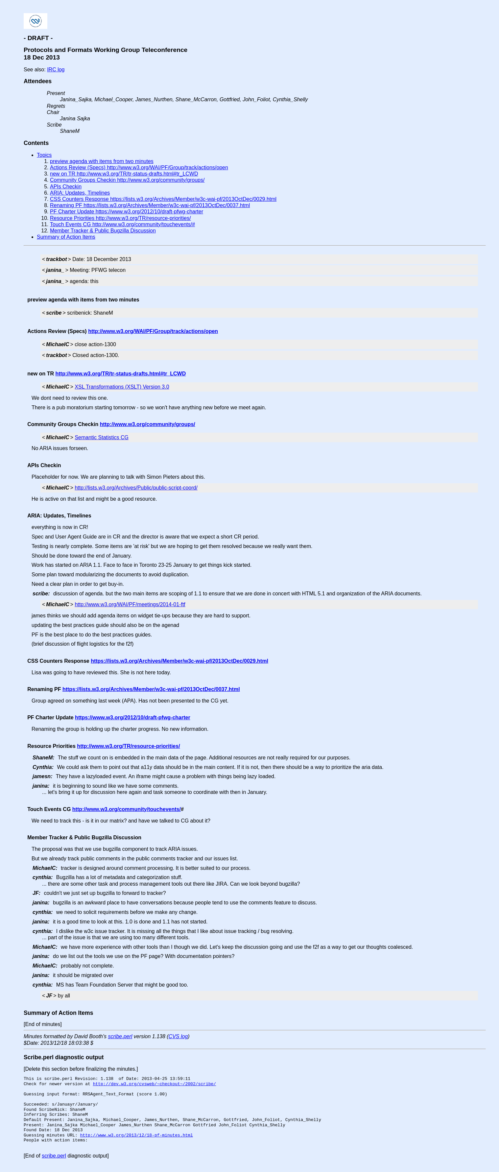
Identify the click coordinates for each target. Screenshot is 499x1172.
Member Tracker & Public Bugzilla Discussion (103, 230)
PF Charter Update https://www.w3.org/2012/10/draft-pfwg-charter (126, 211)
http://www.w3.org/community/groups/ (147, 424)
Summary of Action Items (66, 237)
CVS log (178, 1036)
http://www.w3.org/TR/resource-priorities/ (128, 746)
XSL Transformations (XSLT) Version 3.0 (122, 387)
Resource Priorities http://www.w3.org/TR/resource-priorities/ (120, 218)
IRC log (55, 69)
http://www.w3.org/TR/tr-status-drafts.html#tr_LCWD (121, 373)
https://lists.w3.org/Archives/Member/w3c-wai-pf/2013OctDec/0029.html (179, 661)
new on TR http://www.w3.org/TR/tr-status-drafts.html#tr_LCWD (124, 174)
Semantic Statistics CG (102, 437)
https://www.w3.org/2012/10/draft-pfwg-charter (132, 717)
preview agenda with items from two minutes (102, 161)
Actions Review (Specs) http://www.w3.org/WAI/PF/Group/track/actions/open (139, 167)
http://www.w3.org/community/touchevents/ (126, 809)
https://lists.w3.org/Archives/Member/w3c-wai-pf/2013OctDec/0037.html (151, 689)
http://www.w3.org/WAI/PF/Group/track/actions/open (153, 331)
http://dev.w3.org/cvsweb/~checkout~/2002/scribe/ (154, 1084)
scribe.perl (120, 1036)
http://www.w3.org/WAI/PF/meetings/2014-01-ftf (130, 604)
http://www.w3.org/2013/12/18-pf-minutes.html (136, 1135)
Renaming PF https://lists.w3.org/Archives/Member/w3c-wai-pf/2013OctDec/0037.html (150, 205)
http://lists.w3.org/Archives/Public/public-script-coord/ (136, 487)
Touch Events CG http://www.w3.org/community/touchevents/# (122, 224)
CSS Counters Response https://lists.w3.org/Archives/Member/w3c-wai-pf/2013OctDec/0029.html (163, 199)
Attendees (38, 81)
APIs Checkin (66, 186)
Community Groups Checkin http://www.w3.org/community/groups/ (127, 180)
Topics (44, 155)
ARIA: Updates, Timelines (80, 193)
